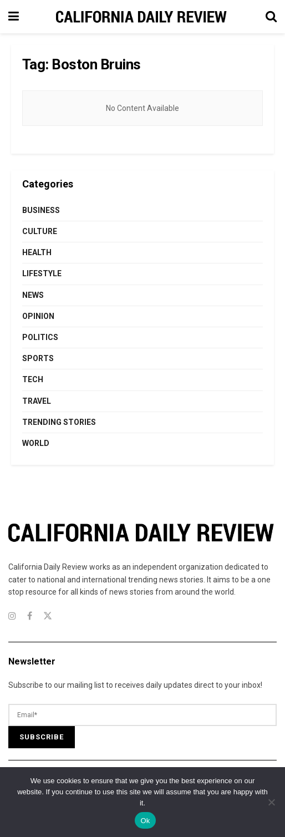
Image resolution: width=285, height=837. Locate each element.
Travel (36, 401)
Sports (38, 358)
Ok (145, 820)
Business (41, 210)
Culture (39, 231)
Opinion (38, 316)
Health (37, 252)
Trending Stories (59, 422)
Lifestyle (42, 273)
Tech (32, 379)
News (33, 295)
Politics (40, 337)
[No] (271, 802)
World (35, 443)
